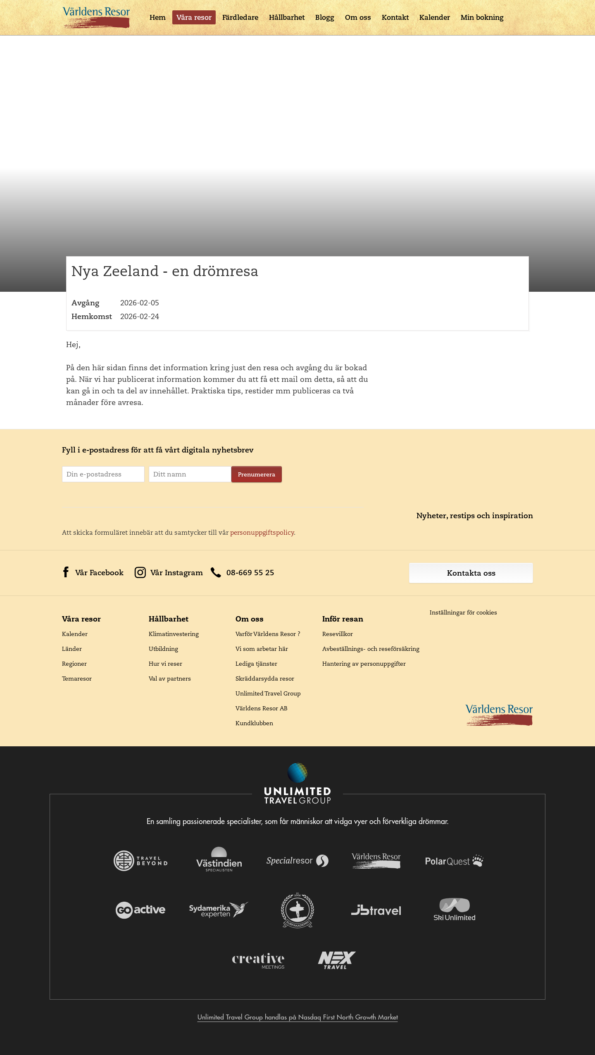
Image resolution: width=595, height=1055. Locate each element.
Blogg (324, 17)
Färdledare (240, 17)
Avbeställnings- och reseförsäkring (370, 649)
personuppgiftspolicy (262, 532)
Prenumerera (256, 474)
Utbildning (163, 649)
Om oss (358, 17)
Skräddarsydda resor (265, 678)
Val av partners (170, 678)
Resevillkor (337, 634)
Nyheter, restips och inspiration (474, 515)
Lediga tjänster (256, 663)
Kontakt (395, 17)
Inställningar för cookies (463, 612)
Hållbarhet (287, 17)
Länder (72, 649)
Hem (158, 17)
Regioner (74, 663)
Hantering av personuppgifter (364, 663)
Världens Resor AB (262, 708)
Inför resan (342, 619)
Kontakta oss (471, 573)
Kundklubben (254, 723)
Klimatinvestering (174, 634)
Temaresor (77, 678)
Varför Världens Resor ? (268, 634)
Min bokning (482, 17)
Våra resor (194, 17)
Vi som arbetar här (262, 649)
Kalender (434, 17)
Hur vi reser (165, 663)
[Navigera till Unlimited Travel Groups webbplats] (297, 784)
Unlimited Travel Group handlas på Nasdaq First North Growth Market (298, 1017)
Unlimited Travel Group (268, 693)
